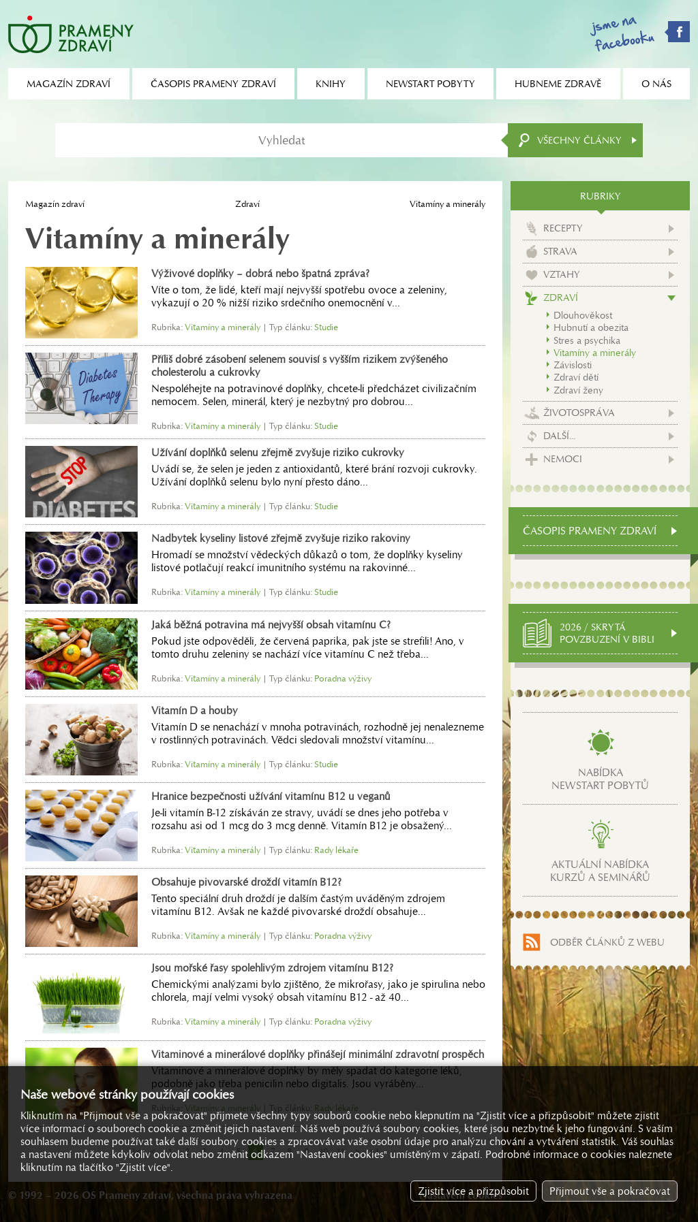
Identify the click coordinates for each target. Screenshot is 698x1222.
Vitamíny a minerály (594, 353)
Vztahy (561, 274)
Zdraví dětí (575, 377)
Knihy (331, 84)
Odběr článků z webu (607, 942)
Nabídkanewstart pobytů (600, 779)
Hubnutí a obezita (590, 327)
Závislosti (572, 365)
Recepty (563, 228)
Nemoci (562, 459)
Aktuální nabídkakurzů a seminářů (600, 871)
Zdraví (247, 204)
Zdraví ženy (578, 390)
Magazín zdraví (55, 204)
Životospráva (579, 412)
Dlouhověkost (582, 315)
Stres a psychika (586, 340)
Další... (559, 436)
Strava (560, 251)
